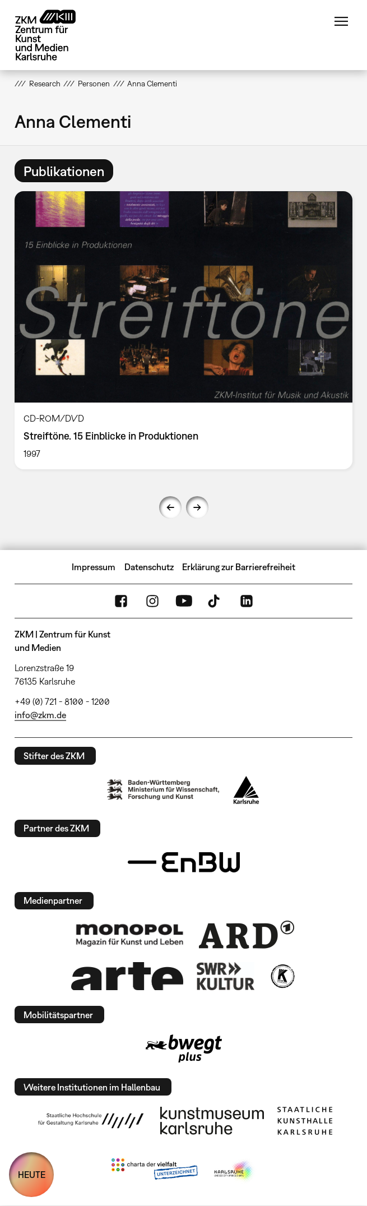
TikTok (215, 601)
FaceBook (121, 601)
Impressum (93, 567)
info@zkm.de (40, 715)
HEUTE (31, 1175)
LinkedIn (246, 601)
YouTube (184, 601)
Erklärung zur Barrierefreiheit (238, 567)
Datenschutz (149, 567)
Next (197, 507)
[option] (183, 330)
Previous (170, 507)
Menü (341, 21)
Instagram (152, 601)
